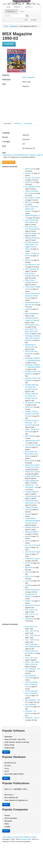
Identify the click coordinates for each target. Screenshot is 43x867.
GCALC (27, 563)
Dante (27, 514)
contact (33, 837)
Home (8, 7)
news (16, 837)
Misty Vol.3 (29, 202)
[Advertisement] (21, 105)
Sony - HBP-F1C (31, 640)
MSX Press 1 (9, 795)
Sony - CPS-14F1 (31, 635)
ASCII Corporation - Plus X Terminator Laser (32, 684)
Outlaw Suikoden (31, 476)
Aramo (27, 541)
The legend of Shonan (33, 403)
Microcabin (8, 821)
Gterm (27, 572)
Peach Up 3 (29, 407)
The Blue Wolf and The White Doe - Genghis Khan (31, 387)
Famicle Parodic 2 (31, 233)
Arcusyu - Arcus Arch (32, 178)
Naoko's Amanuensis (32, 590)
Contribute (9, 44)
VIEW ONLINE (9, 162)
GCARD (28, 585)
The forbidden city (31, 187)
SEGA (6, 824)
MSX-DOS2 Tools (31, 605)
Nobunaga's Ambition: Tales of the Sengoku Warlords (32, 338)
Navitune (28, 173)
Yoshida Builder (30, 492)
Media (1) (18, 123)
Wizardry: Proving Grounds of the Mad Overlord (32, 414)
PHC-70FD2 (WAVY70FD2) (14, 774)
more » (6, 752)
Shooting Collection (32, 532)
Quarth (27, 309)
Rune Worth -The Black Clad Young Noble (31, 331)
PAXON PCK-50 (10, 763)
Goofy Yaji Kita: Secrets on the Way (16, 742)
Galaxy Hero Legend (32, 472)
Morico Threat (9, 745)
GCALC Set (29, 576)
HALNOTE (29, 567)
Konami (7, 815)
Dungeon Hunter (31, 527)
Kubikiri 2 (28, 601)
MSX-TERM (29, 436)
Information (8, 123)
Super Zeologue (30, 480)
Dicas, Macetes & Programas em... (16, 800)
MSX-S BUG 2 (30, 610)
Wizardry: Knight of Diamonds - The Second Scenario (31, 423)
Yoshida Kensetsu (31, 496)
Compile (7, 826)
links (21, 837)
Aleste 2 (28, 260)
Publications (11, 11)
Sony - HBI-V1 (30, 626)
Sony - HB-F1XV (31, 631)
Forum (22, 11)
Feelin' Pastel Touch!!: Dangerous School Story (32, 296)
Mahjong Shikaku (31, 238)
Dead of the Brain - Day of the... (15, 739)
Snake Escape (9, 748)
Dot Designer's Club (32, 325)
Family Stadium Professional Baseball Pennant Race (32, 521)
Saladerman (29, 619)
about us (10, 837)
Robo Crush (29, 169)
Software (17, 7)
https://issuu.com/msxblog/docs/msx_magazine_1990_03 (23, 155)
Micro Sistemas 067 (11, 797)
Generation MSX (25, 839)
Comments (28, 123)
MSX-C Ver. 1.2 (30, 614)
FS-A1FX (7, 766)
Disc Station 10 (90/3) (32, 198)
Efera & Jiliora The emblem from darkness (31, 209)
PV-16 (6, 771)
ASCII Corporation (28, 77)
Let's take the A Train (32, 264)
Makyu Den (29, 182)
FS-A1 (6, 768)
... (5, 792)
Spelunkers (8, 736)
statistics (27, 837)
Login (26, 20)
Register (34, 20)
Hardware (29, 7)
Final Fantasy (30, 460)
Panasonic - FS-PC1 (32, 718)
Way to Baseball (30, 269)
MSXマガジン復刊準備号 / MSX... (16, 789)
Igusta (27, 536)
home (4, 837)
